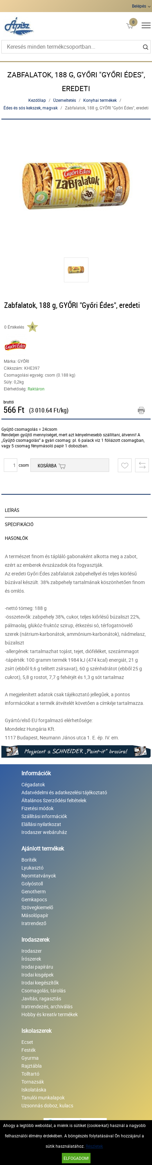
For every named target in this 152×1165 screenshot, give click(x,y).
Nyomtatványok (38, 875)
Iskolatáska (33, 1089)
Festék (28, 1050)
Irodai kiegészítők (40, 982)
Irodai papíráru (37, 966)
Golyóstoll (32, 883)
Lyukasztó (32, 867)
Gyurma (30, 1058)
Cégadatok (33, 784)
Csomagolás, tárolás (43, 990)
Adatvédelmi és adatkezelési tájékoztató (64, 792)
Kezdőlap (37, 100)
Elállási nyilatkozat (41, 824)
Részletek (94, 1146)
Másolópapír (34, 915)
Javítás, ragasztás (41, 998)
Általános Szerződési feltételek (53, 800)
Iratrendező (33, 923)
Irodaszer (31, 951)
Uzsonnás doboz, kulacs (47, 1105)
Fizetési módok (37, 808)
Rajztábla (31, 1065)
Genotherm (33, 891)
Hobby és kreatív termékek (49, 1014)
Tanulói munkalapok (43, 1097)
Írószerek (31, 958)
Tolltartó (30, 1073)
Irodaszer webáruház (44, 832)
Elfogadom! (76, 1158)
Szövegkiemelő (37, 907)
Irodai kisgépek (37, 974)
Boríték (29, 859)
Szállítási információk (44, 816)
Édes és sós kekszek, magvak (30, 107)
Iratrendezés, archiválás (47, 1006)
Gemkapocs (34, 899)
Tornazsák (32, 1081)
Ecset (27, 1042)
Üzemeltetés (64, 100)
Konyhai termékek (100, 100)
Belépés (139, 6)
